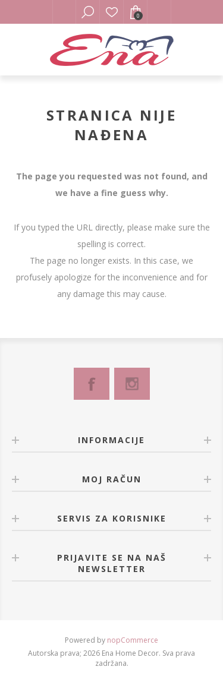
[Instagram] (132, 384)
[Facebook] (91, 384)
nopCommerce (132, 640)
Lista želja (112, 12)
